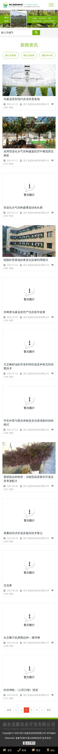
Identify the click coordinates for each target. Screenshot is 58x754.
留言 (36, 750)
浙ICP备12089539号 (32, 738)
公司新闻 (10, 55)
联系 (21, 750)
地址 (51, 750)
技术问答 (47, 55)
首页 (9, 710)
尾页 (49, 710)
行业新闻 (29, 55)
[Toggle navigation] (51, 5)
